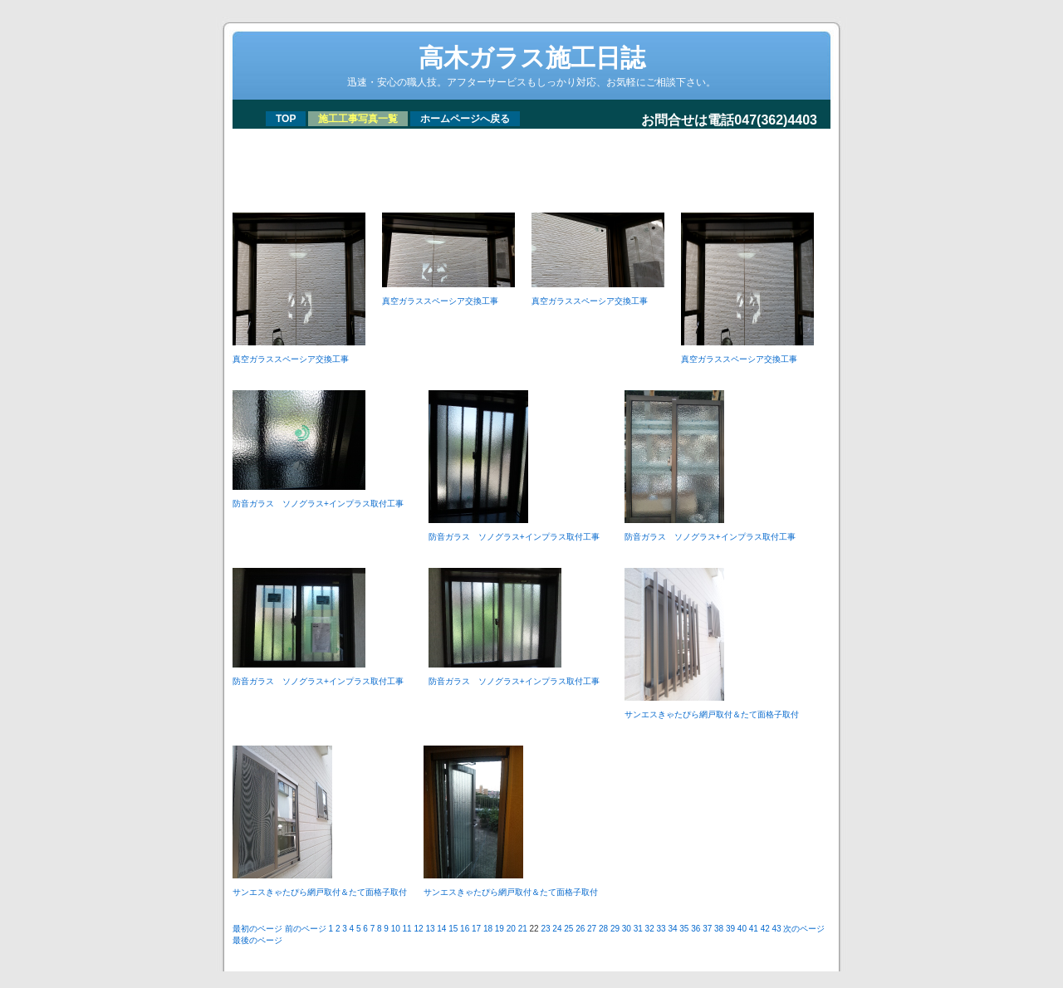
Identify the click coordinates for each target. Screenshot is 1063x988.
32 (649, 928)
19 (499, 928)
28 (603, 928)
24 (556, 928)
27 (591, 928)
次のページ (804, 928)
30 (626, 928)
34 (672, 928)
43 (776, 928)
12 (418, 928)
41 (753, 928)
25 (568, 928)
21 (522, 928)
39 (730, 928)
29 (615, 928)
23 (545, 928)
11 (407, 928)
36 (695, 928)
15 (453, 928)
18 (487, 928)
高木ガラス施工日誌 (532, 57)
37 (707, 928)
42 (765, 928)
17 (476, 928)
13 (429, 928)
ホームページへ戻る (465, 119)
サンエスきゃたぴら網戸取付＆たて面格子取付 (712, 714)
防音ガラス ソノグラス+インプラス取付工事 (322, 503)
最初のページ (257, 928)
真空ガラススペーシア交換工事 (291, 359)
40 (742, 928)
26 (580, 928)
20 (511, 928)
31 (638, 928)
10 (395, 928)
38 (718, 928)
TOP (286, 119)
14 (441, 928)
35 (683, 928)
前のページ (305, 928)
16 (464, 928)
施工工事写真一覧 (358, 119)
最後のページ (257, 940)
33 (661, 928)
